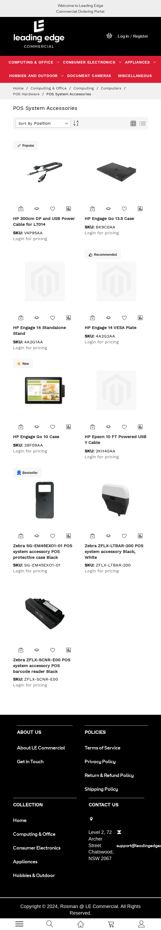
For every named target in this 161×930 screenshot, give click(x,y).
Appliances (25, 861)
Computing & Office (49, 88)
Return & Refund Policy (109, 775)
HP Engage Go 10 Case (36, 436)
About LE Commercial (41, 748)
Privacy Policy (100, 761)
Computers (112, 88)
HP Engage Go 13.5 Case (109, 218)
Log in (123, 36)
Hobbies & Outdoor (34, 875)
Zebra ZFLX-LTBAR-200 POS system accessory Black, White (114, 551)
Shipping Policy (101, 789)
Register (140, 36)
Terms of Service (102, 748)
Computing (84, 88)
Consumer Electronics (36, 848)
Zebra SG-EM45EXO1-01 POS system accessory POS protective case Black (42, 551)
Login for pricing (30, 238)
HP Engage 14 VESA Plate (110, 327)
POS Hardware (27, 94)
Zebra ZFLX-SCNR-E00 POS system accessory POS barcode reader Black (41, 665)
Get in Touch (30, 761)
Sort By (25, 123)
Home (19, 88)
